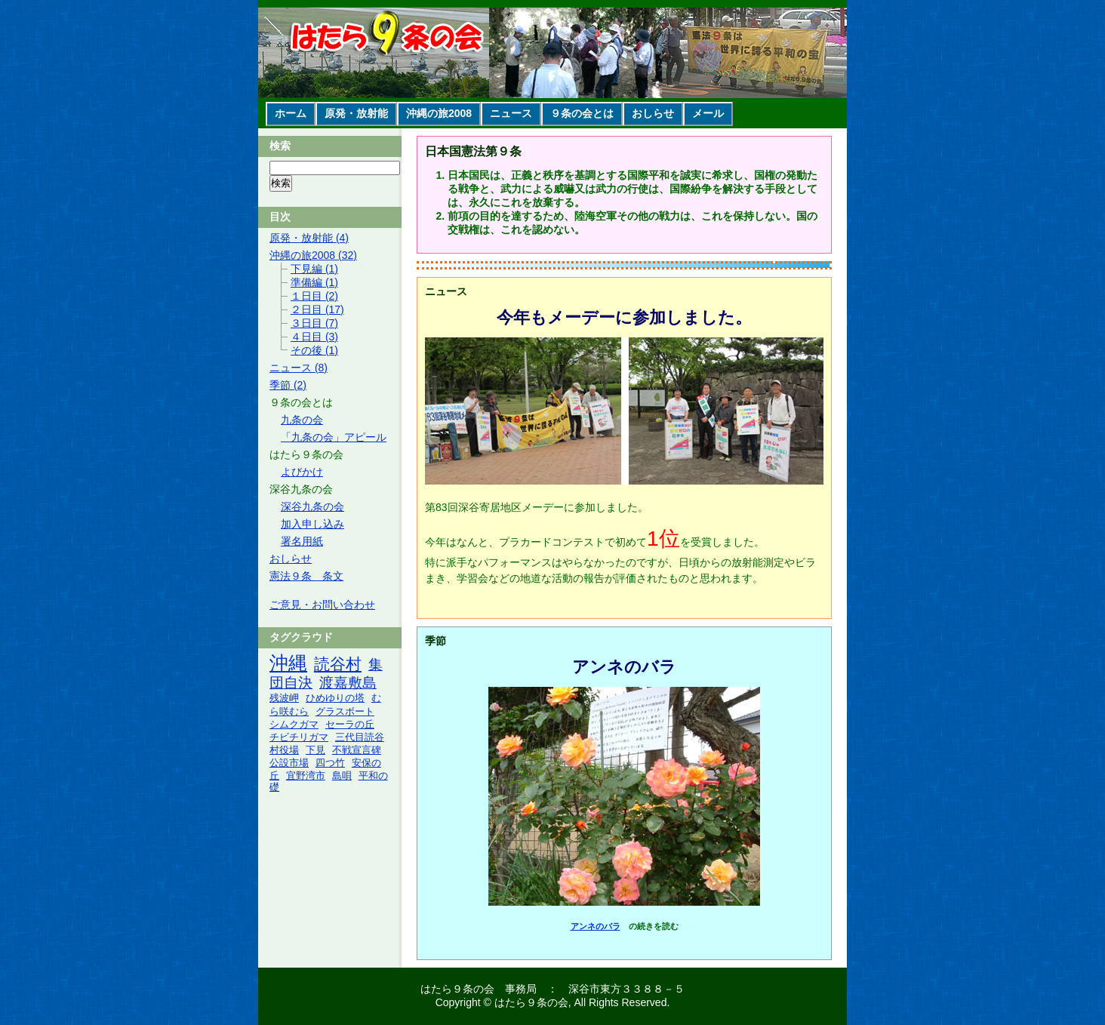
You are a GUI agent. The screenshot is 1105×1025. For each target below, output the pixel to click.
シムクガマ (294, 724)
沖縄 (288, 663)
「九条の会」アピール (333, 437)
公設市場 (289, 763)
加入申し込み (312, 524)
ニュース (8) (298, 368)
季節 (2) (287, 385)
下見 (315, 750)
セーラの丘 (349, 724)
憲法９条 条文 (306, 576)
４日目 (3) (314, 337)
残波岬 (284, 697)
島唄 (342, 776)
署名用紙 (302, 541)
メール (708, 113)
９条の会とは (582, 113)
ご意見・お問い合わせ (322, 605)
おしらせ (653, 113)
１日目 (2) (314, 296)
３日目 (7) (314, 323)
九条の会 (302, 420)
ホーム (290, 113)
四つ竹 (330, 763)
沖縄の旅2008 (439, 113)
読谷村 (338, 664)
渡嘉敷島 (348, 683)
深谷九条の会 (312, 506)
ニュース (511, 113)
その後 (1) (314, 350)
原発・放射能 (356, 113)
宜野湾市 (305, 776)
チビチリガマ (298, 737)
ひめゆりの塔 (335, 698)
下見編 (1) (314, 269)
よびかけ (302, 472)
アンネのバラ (624, 666)
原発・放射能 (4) (309, 238)
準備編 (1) (314, 282)
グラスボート (344, 711)
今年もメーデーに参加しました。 (624, 317)
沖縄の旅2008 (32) (313, 255)
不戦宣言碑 (356, 750)
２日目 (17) (317, 309)
